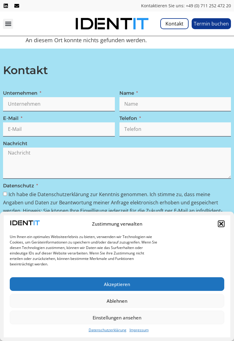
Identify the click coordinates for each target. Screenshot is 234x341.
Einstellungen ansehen (117, 318)
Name (127, 93)
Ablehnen (117, 301)
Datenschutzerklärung (107, 329)
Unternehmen (21, 93)
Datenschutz (19, 186)
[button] (221, 224)
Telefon (128, 118)
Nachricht (15, 143)
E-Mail (11, 118)
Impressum (139, 329)
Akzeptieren (117, 284)
